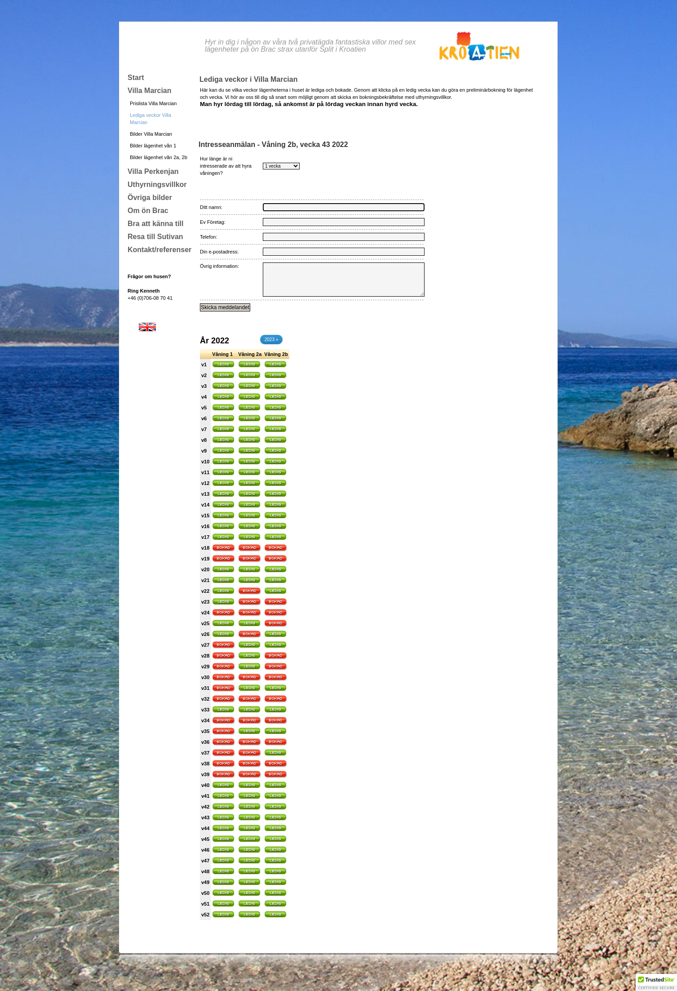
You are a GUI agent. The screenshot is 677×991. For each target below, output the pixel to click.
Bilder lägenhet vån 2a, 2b (158, 157)
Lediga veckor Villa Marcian (150, 118)
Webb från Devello (246, 980)
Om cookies (375, 980)
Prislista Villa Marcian (153, 103)
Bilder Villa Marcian (151, 134)
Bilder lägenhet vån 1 (153, 145)
